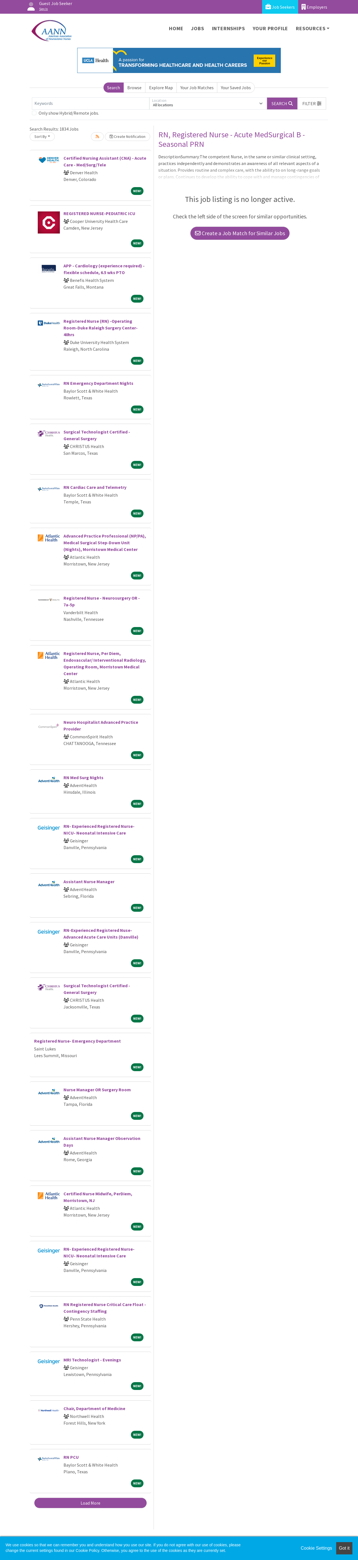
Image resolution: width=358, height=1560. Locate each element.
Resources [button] (310, 28)
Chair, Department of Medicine (94, 1408)
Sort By (40, 136)
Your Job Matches (197, 87)
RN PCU (71, 1457)
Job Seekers (280, 6)
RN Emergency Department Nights (98, 383)
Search (113, 87)
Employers (314, 6)
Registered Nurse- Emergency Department (77, 1041)
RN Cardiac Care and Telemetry (94, 487)
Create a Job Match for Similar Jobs (240, 233)
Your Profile (270, 28)
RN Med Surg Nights (83, 777)
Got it (344, 1548)
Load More (90, 1503)
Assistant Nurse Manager (88, 881)
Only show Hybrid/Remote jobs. (69, 113)
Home (176, 28)
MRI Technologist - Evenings (92, 1360)
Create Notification (127, 136)
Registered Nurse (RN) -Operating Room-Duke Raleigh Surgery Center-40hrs (100, 327)
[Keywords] (90, 103)
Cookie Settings (316, 1548)
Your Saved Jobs (236, 87)
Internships (228, 28)
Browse (134, 87)
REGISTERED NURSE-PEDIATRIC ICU (99, 213)
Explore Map (161, 87)
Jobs (197, 28)
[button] (312, 103)
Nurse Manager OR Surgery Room (97, 1089)
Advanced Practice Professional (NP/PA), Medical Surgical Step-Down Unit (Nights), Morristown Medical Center (104, 542)
